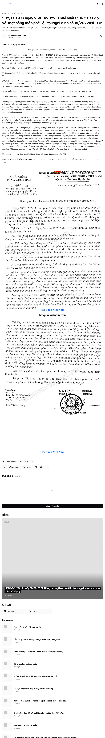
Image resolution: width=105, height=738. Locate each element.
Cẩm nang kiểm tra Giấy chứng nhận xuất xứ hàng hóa (37, 639)
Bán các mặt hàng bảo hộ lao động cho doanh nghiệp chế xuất (40, 701)
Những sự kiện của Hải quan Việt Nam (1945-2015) (35, 676)
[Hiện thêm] (47, 467)
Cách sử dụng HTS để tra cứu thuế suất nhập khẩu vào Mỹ (38, 652)
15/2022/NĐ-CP (16, 13)
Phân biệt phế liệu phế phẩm (25, 725)
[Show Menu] (3, 4)
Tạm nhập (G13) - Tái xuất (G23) (27, 627)
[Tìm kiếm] (102, 4)
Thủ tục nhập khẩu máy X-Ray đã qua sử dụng (33, 688)
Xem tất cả (18, 476)
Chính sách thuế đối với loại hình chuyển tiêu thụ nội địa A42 (39, 713)
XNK (32, 461)
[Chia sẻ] (100, 36)
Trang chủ (5, 13)
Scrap (26, 461)
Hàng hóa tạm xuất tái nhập (25, 664)
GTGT (20, 461)
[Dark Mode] (98, 4)
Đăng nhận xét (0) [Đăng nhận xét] (52, 506)
